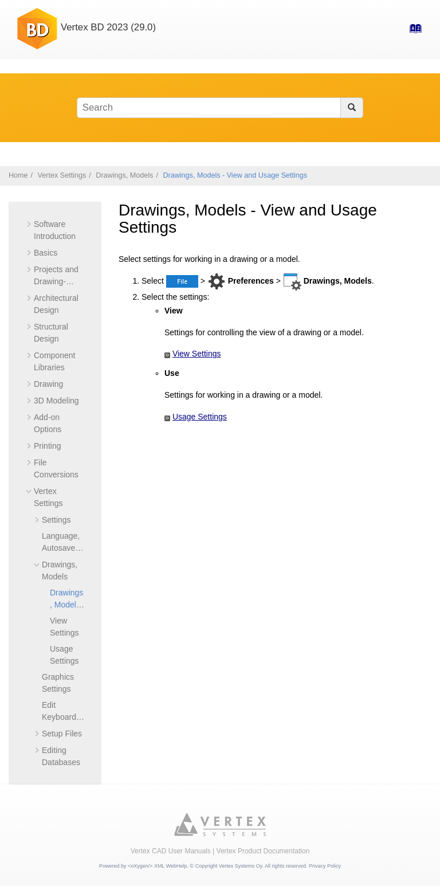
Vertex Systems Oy (240, 866)
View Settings (196, 353)
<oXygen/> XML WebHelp (157, 866)
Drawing (48, 384)
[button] (29, 224)
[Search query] (220, 107)
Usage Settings (199, 416)
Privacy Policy (325, 866)
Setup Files (62, 733)
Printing (47, 445)
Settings (56, 519)
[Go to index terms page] (411, 32)
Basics (45, 252)
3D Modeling (56, 400)
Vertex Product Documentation (263, 851)
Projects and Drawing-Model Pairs (56, 281)
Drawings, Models (124, 175)
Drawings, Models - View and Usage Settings (235, 175)
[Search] (351, 107)
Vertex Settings (62, 175)
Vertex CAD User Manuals (171, 851)
